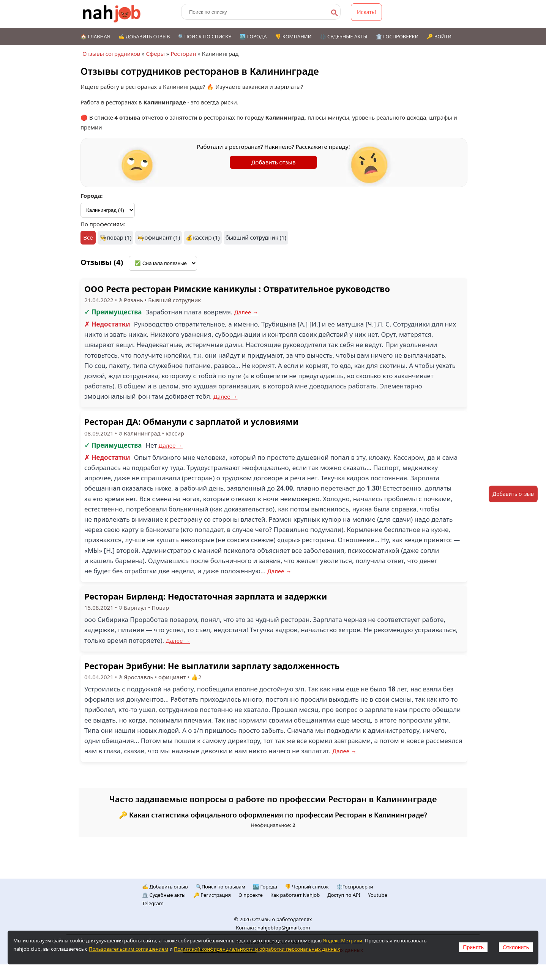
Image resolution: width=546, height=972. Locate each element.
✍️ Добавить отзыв (144, 36)
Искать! (366, 12)
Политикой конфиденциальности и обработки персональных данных (257, 948)
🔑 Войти (439, 36)
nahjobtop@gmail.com (283, 927)
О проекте (250, 895)
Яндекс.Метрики (342, 940)
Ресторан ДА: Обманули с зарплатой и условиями (191, 421)
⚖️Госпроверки (354, 886)
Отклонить (516, 947)
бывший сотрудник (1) (256, 237)
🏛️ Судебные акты (164, 895)
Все (88, 237)
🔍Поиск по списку (204, 36)
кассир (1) (206, 237)
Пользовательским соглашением (128, 948)
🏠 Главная (95, 36)
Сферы (155, 53)
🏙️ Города (253, 36)
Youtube (377, 895)
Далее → (246, 312)
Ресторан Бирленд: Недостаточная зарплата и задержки (205, 596)
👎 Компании (293, 36)
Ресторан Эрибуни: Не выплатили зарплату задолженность (211, 665)
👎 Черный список (307, 886)
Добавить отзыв (273, 162)
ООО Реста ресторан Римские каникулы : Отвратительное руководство (237, 288)
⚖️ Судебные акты (344, 36)
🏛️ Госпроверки (397, 36)
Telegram (153, 903)
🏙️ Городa (265, 886)
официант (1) (162, 237)
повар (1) (119, 237)
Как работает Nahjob (295, 895)
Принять (473, 947)
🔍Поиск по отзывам (220, 886)
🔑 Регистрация (212, 895)
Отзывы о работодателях (282, 919)
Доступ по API (343, 895)
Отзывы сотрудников (111, 53)
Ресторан (183, 53)
